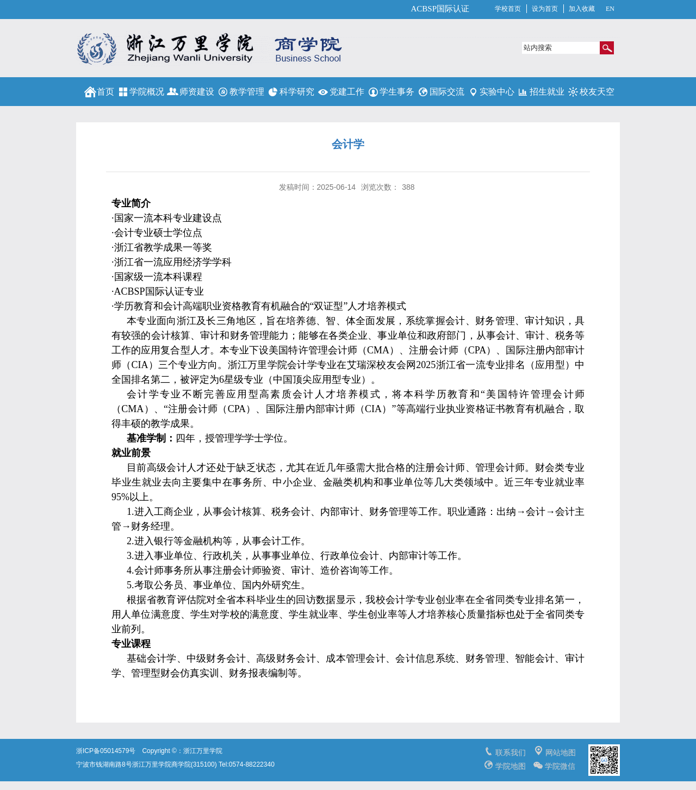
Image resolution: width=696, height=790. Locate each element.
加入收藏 (582, 9)
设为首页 (545, 9)
